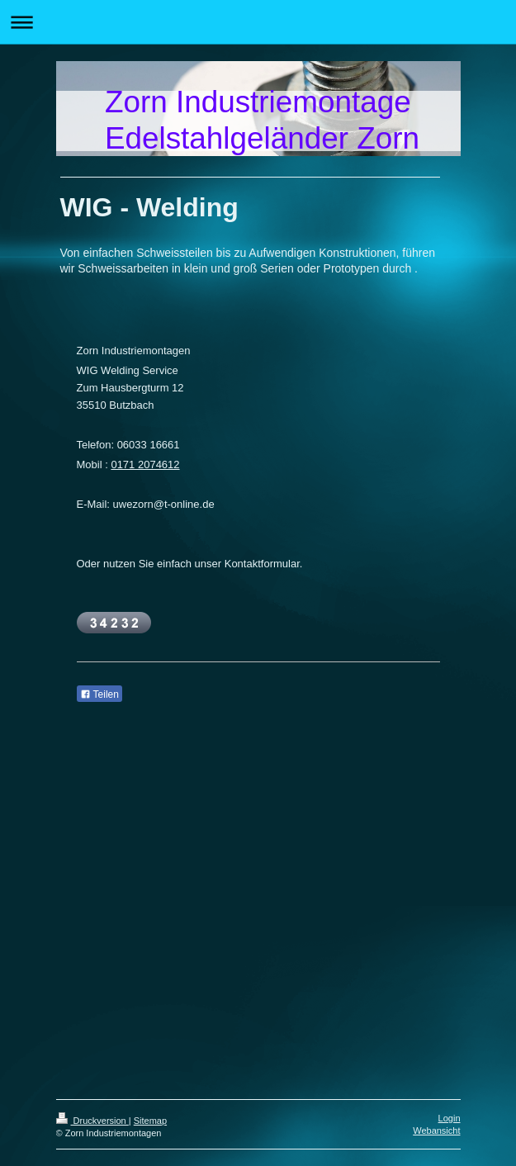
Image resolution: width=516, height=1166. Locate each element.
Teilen (99, 694)
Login (449, 1118)
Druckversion (92, 1121)
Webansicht (436, 1130)
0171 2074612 (145, 464)
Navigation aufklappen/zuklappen (258, 22)
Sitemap (150, 1121)
